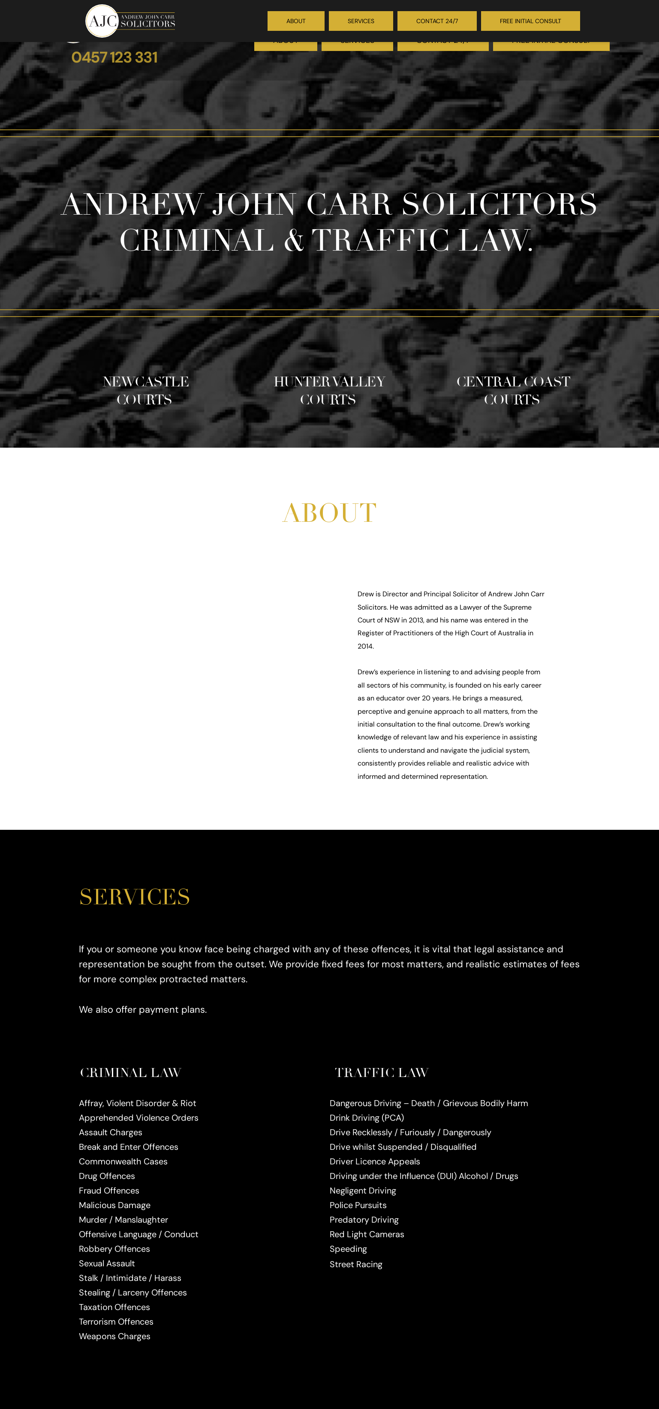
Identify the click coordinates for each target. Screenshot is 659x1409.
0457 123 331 (114, 57)
